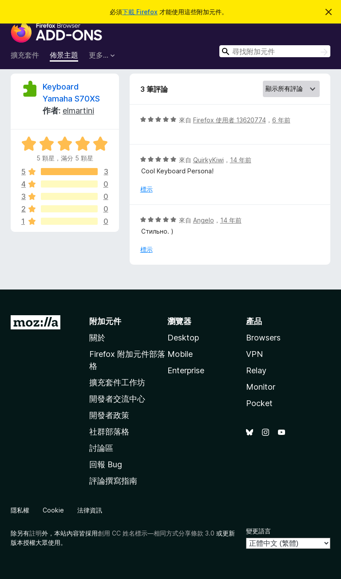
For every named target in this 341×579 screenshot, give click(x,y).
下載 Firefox (140, 12)
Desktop (183, 337)
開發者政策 (109, 415)
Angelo (203, 220)
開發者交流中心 (117, 398)
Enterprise (185, 370)
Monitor (260, 386)
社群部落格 (109, 431)
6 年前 (281, 120)
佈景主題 (64, 55)
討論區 (101, 448)
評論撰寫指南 (113, 480)
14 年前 (240, 160)
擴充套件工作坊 (117, 382)
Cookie (53, 510)
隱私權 (20, 510)
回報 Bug (105, 464)
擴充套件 (25, 55)
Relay (256, 370)
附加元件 (105, 321)
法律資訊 (89, 510)
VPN (254, 354)
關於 (97, 337)
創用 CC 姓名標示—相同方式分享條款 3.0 (156, 533)
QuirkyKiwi (208, 160)
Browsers (263, 337)
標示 (146, 189)
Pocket (259, 403)
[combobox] (274, 51)
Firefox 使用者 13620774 (229, 120)
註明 (35, 533)
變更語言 (258, 531)
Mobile (180, 354)
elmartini (78, 110)
